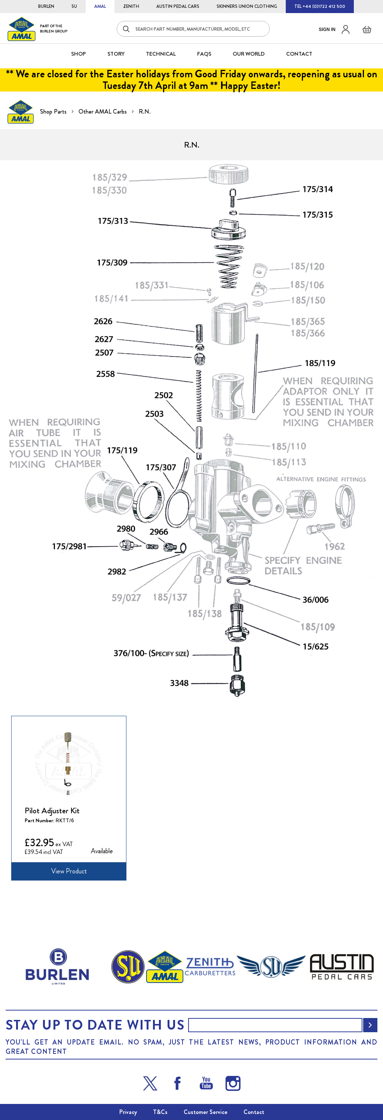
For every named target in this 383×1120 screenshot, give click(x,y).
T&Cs (160, 1112)
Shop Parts (54, 111)
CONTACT (299, 54)
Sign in (327, 29)
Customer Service (205, 1112)
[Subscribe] (370, 1025)
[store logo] (37, 28)
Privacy (128, 1112)
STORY (116, 54)
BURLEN (46, 6)
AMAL (100, 6)
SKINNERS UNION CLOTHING (247, 6)
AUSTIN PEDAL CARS (177, 6)
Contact (253, 1112)
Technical (161, 54)
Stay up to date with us (95, 1025)
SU (74, 6)
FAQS (204, 54)
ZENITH (131, 6)
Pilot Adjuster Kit (52, 810)
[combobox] (193, 29)
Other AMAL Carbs (103, 111)
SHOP (78, 54)
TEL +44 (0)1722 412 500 (319, 6)
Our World (249, 54)
